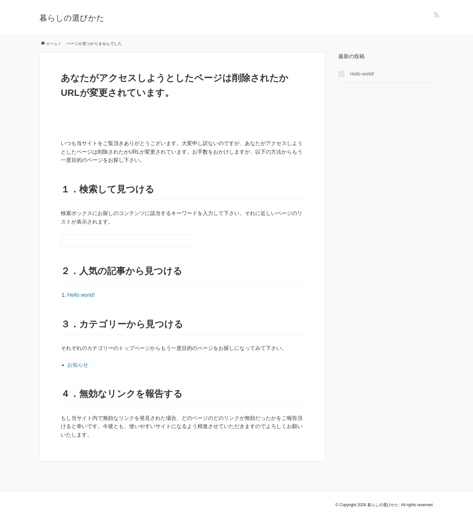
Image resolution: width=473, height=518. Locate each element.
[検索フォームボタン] (186, 240)
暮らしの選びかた (71, 17)
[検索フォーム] (120, 240)
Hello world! (81, 295)
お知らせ (77, 365)
